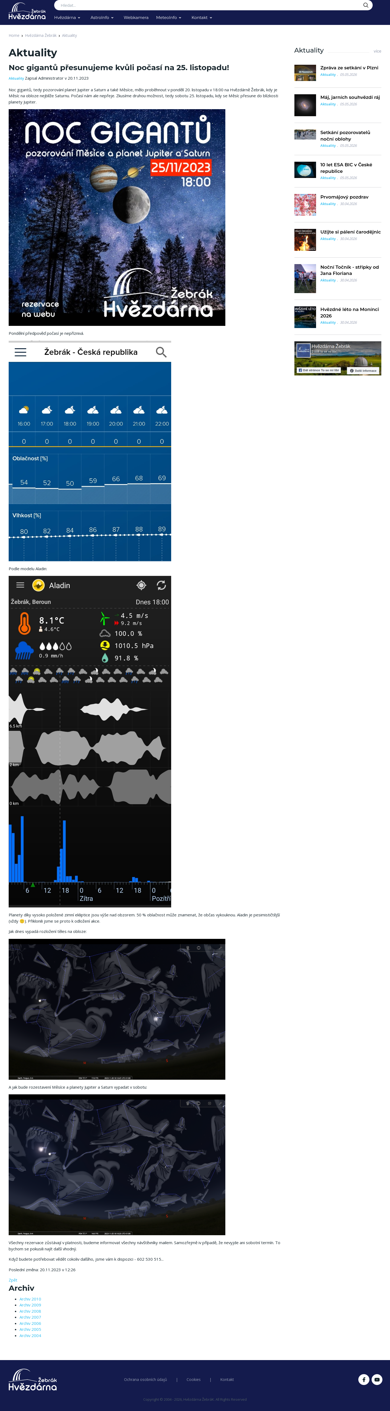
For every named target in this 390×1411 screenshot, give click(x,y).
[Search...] (213, 5)
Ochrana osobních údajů (145, 1379)
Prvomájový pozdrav (344, 197)
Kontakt (199, 17)
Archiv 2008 (30, 1311)
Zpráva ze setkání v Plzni (349, 67)
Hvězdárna (65, 17)
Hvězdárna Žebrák (41, 35)
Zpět (13, 1280)
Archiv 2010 (30, 1299)
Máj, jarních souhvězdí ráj (350, 97)
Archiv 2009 (30, 1305)
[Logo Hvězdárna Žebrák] (27, 11)
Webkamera (136, 17)
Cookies (194, 1379)
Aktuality (69, 35)
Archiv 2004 (30, 1335)
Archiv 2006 (30, 1323)
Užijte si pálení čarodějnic (350, 232)
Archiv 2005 (30, 1329)
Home (14, 35)
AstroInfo (99, 17)
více (377, 51)
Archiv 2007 (30, 1317)
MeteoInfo (166, 17)
